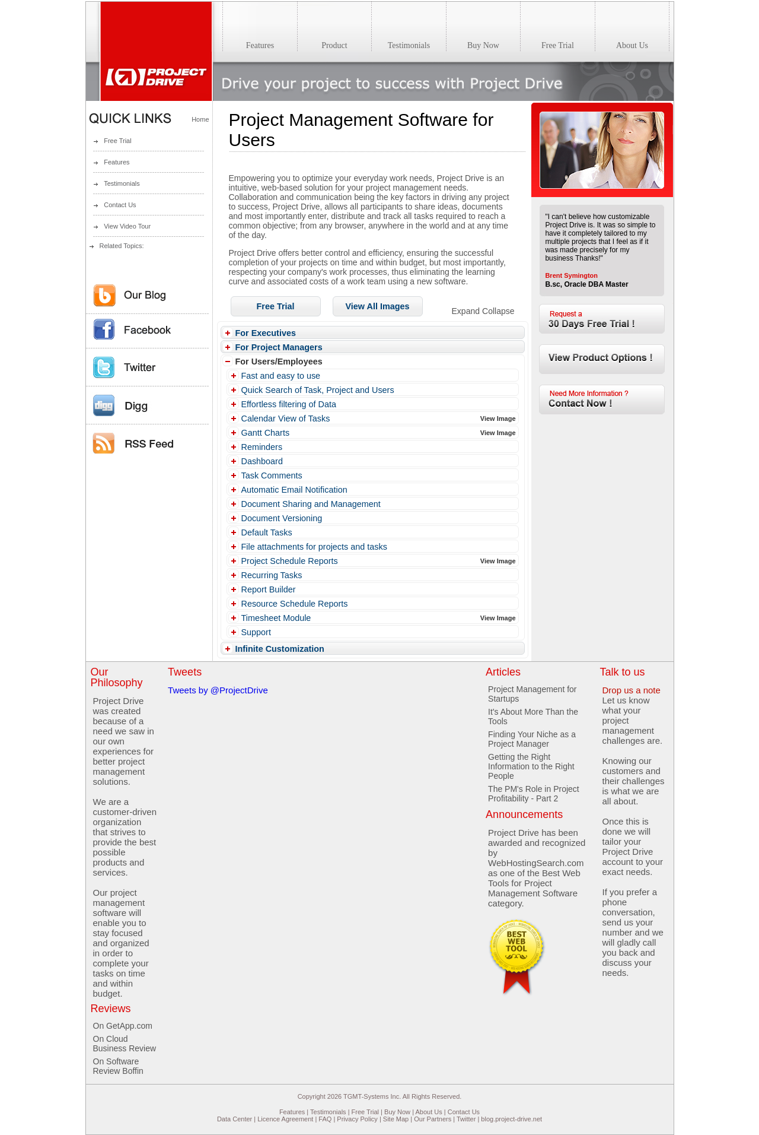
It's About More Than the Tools (533, 716)
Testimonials (122, 183)
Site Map (396, 1119)
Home (200, 119)
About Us (428, 1111)
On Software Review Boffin (118, 1066)
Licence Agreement (285, 1119)
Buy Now (397, 1111)
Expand (466, 311)
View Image (498, 418)
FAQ (324, 1119)
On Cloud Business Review (125, 1043)
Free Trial (117, 140)
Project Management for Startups (532, 693)
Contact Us (120, 204)
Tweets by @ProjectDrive (218, 690)
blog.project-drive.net (511, 1119)
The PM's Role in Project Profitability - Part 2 (533, 793)
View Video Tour (127, 226)
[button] (276, 306)
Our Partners (432, 1119)
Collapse (498, 311)
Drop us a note (631, 690)
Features (116, 162)
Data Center (234, 1119)
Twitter (466, 1119)
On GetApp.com (122, 1026)
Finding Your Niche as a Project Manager (532, 739)
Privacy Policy (357, 1119)
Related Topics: (122, 245)
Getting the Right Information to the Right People (531, 766)
